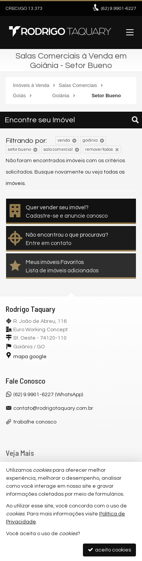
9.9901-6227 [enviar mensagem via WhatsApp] (118, 8)
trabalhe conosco (34, 422)
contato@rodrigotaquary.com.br (53, 408)
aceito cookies (109, 550)
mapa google (30, 356)
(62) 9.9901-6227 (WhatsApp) (48, 394)
